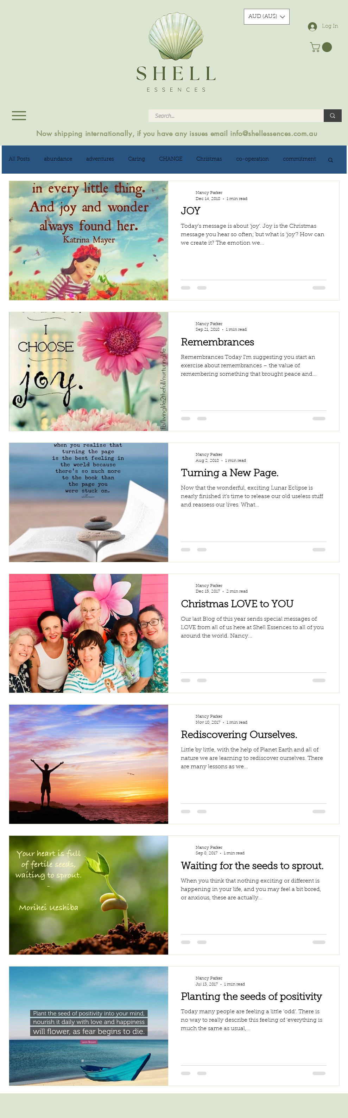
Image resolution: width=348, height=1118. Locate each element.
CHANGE (170, 159)
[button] (267, 17)
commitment (299, 159)
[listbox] (267, 17)
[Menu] (19, 115)
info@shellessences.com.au (273, 133)
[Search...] (232, 116)
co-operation (252, 159)
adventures (100, 159)
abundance (58, 159)
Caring (136, 159)
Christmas (209, 159)
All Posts (19, 159)
